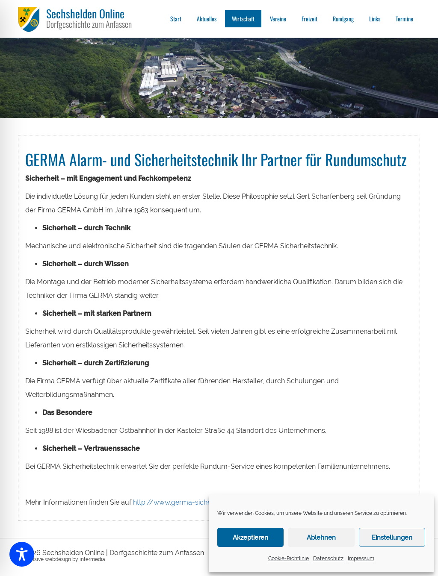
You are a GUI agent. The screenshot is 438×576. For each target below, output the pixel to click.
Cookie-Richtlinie (288, 558)
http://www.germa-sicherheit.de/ (186, 502)
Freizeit (309, 18)
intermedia (92, 559)
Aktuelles (206, 18)
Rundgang (343, 18)
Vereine (278, 18)
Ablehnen (321, 537)
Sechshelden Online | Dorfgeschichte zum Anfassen (123, 553)
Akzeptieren (250, 537)
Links (374, 18)
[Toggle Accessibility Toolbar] (22, 554)
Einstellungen (392, 537)
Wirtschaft (243, 18)
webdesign (58, 559)
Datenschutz (328, 558)
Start (175, 18)
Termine (404, 18)
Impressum (361, 558)
